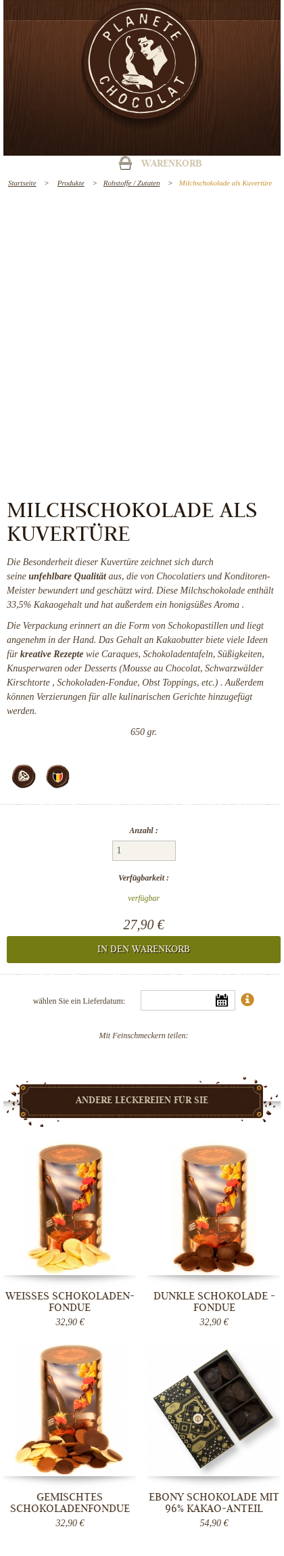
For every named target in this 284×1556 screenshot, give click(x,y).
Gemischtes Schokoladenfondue (70, 1503)
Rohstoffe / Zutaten (131, 183)
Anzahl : (143, 830)
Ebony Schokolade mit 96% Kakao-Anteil (214, 1503)
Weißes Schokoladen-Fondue (70, 1302)
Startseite (22, 183)
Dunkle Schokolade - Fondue (214, 1302)
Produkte (71, 183)
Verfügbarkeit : (143, 878)
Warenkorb (171, 164)
